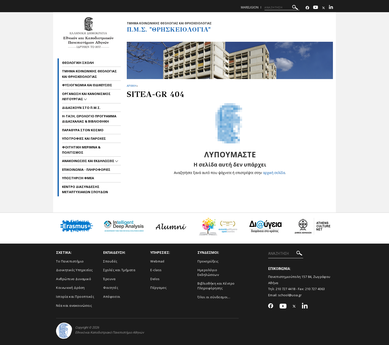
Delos (155, 279)
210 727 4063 (315, 289)
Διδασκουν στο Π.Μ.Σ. (81, 107)
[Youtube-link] (315, 8)
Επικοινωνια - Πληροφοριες (86, 169)
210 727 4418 (285, 289)
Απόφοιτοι (111, 296)
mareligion (250, 7)
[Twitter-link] (323, 8)
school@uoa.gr (290, 295)
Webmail (157, 261)
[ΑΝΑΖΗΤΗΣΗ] (281, 7)
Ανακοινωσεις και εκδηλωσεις (88, 161)
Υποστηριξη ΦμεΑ (78, 178)
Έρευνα (109, 279)
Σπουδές (110, 261)
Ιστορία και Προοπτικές (75, 296)
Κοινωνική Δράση (70, 287)
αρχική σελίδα (274, 172)
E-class (156, 270)
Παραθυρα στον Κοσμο (82, 130)
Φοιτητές (110, 287)
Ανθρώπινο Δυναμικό (73, 279)
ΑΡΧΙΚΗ (131, 85)
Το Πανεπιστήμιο (70, 261)
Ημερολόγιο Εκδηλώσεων (208, 272)
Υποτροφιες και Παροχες (84, 138)
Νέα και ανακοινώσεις (74, 305)
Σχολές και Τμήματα (119, 270)
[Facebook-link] (307, 8)
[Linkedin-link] (331, 8)
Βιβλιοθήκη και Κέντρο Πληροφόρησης (216, 285)
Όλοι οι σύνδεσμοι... (213, 297)
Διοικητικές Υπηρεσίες (74, 270)
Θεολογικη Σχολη (78, 62)
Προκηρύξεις (208, 261)
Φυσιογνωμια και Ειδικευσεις (87, 85)
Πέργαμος (158, 287)
